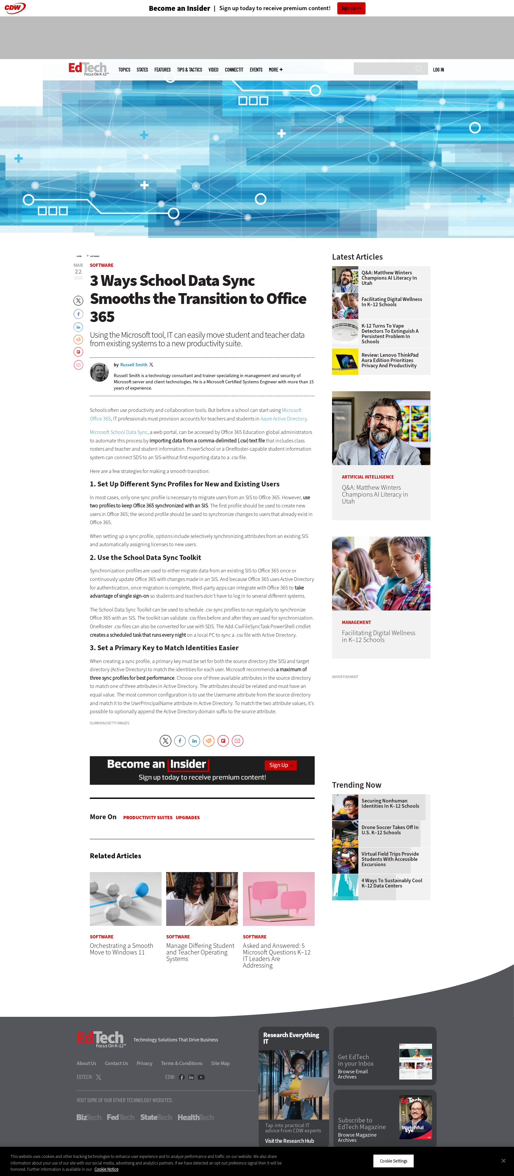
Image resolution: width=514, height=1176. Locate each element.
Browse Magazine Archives (357, 1138)
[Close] (503, 1160)
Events (256, 69)
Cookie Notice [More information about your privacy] (106, 1169)
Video (213, 69)
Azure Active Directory (284, 418)
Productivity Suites (147, 817)
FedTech (120, 1117)
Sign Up (348, 8)
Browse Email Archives (353, 1074)
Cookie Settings (393, 1161)
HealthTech (196, 1117)
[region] (257, 1161)
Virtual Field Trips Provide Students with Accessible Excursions (390, 859)
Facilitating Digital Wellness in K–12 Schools (392, 302)
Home (79, 256)
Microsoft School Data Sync (119, 432)
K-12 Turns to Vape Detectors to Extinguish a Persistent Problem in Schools (390, 333)
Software (94, 256)
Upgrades (188, 817)
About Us (86, 1063)
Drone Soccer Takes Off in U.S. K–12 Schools (390, 830)
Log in (438, 70)
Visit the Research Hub (289, 1141)
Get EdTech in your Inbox (356, 1060)
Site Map (220, 1063)
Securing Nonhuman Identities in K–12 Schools (390, 803)
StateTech (156, 1117)
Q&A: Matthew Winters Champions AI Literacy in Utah (389, 278)
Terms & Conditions (182, 1063)
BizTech (89, 1117)
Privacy (144, 1063)
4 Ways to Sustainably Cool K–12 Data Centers (392, 883)
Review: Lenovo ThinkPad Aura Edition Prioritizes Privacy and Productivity (390, 360)
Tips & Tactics (189, 69)
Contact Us (116, 1063)
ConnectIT (234, 69)
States (142, 69)
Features (162, 69)
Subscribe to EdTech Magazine (362, 1123)
